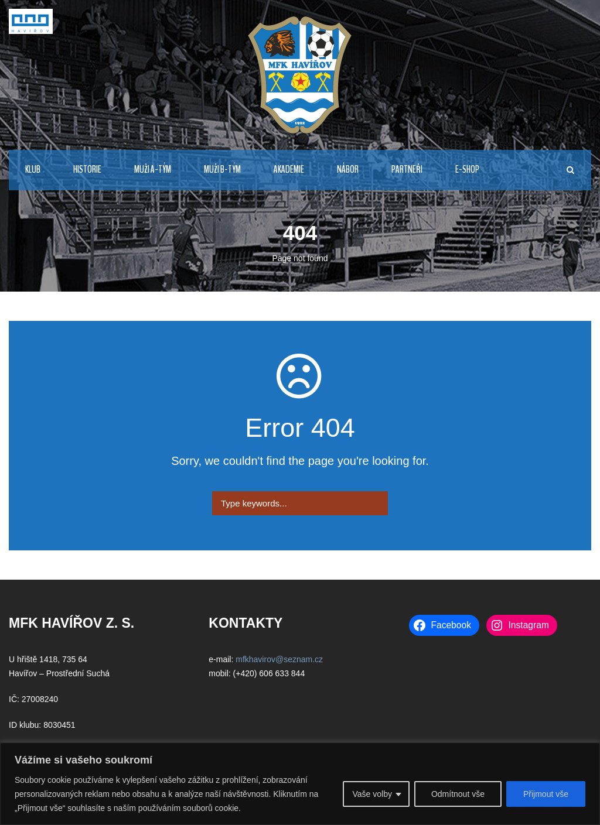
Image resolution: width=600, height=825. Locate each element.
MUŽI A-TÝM (152, 169)
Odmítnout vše (458, 794)
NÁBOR (348, 169)
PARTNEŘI (406, 169)
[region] (300, 783)
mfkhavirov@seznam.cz (279, 659)
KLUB (32, 169)
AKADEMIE (289, 169)
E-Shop (467, 169)
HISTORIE (87, 169)
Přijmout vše (545, 794)
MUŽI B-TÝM (222, 169)
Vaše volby (371, 794)
